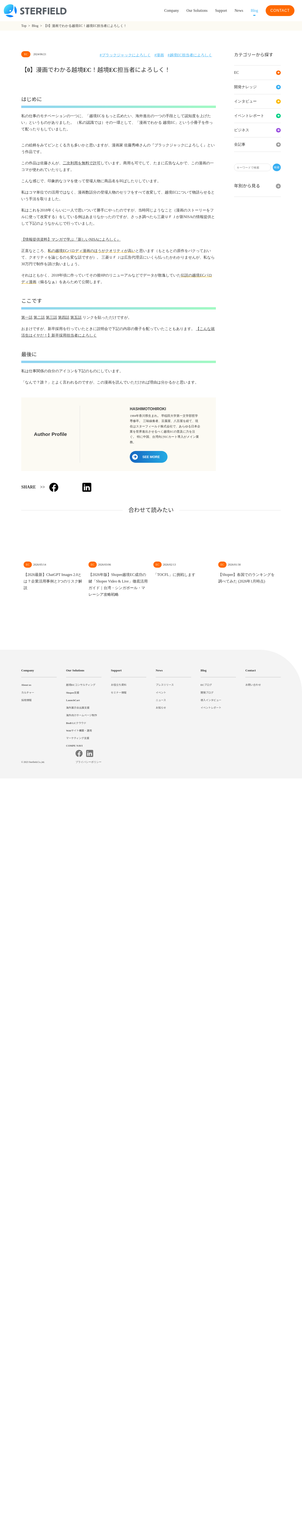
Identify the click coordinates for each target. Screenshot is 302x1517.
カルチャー (27, 1408)
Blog (253, 10)
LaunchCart (73, 1416)
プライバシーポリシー (89, 1500)
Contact (251, 1386)
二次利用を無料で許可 (82, 589)
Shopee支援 (73, 1408)
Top (24, 25)
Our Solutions (190, 10)
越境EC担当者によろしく (191, 55)
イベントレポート (257, 116)
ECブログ (206, 1401)
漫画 (160, 55)
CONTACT (280, 10)
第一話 (27, 951)
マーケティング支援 (77, 1454)
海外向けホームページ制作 (81, 1431)
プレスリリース (165, 1401)
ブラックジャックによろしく (125, 55)
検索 (277, 167)
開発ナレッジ (257, 87)
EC (257, 72)
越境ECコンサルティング (80, 1401)
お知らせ (161, 1424)
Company (28, 1386)
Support (117, 1386)
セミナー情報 (118, 1408)
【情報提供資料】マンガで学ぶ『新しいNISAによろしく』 (71, 873)
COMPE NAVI (74, 1462)
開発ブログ (207, 1408)
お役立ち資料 (118, 1401)
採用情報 (26, 1416)
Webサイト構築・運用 (79, 1446)
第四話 (63, 951)
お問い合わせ (253, 1401)
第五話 (76, 951)
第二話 (39, 951)
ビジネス (257, 130)
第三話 (51, 951)
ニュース (161, 1416)
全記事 (257, 144)
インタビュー (257, 101)
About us (27, 1401)
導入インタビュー (211, 1416)
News (236, 10)
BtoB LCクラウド (77, 1439)
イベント (161, 1408)
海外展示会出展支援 (77, 1424)
